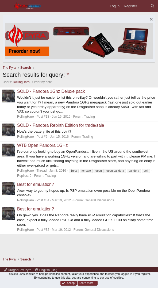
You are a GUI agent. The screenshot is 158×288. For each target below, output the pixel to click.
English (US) (46, 270)
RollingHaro (21, 82)
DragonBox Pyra (17, 270)
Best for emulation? (35, 184)
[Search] (152, 6)
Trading (89, 116)
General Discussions (99, 200)
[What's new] (143, 6)
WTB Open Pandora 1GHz (42, 145)
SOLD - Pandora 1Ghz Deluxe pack (51, 91)
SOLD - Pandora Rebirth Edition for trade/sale (60, 125)
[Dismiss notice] (150, 20)
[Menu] (7, 6)
